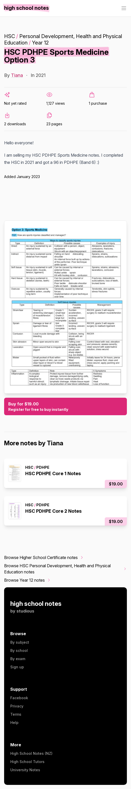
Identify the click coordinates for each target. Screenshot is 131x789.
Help (14, 722)
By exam (17, 659)
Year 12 (40, 43)
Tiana (17, 75)
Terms (15, 714)
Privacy (16, 706)
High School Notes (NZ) (31, 753)
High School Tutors (27, 761)
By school (19, 650)
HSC (9, 36)
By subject (19, 642)
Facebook (19, 698)
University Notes (25, 770)
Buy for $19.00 (65, 406)
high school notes (36, 603)
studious (25, 611)
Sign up (17, 667)
